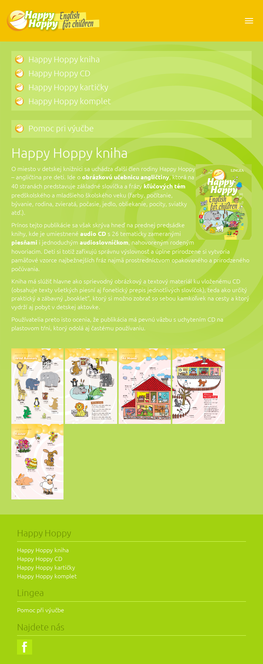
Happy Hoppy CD (59, 73)
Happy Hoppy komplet (69, 101)
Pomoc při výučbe (40, 609)
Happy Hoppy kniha (64, 59)
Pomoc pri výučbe (61, 128)
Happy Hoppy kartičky (68, 87)
